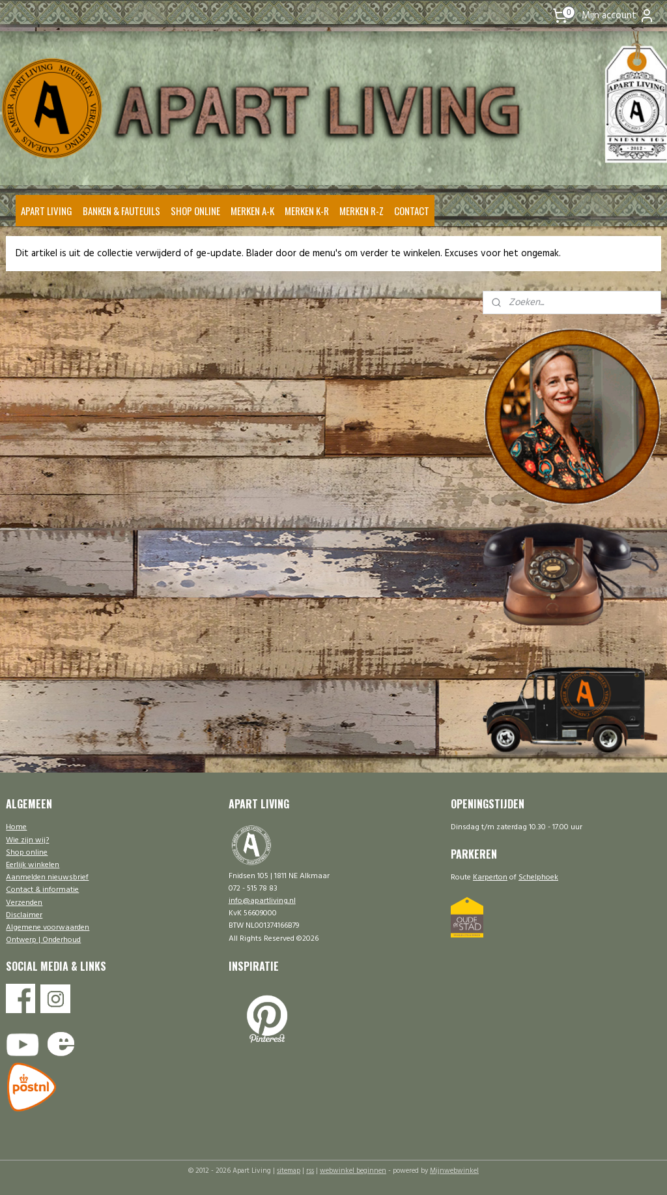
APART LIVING (46, 210)
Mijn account (618, 15)
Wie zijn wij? (27, 840)
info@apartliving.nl (262, 900)
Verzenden (24, 902)
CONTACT (411, 210)
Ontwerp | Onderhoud (43, 940)
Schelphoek (538, 877)
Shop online (27, 852)
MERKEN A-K (252, 210)
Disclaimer (24, 915)
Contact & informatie (42, 889)
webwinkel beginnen (353, 1171)
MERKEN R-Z (361, 210)
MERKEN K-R (307, 210)
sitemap (288, 1171)
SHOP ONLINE (195, 210)
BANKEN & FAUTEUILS (121, 210)
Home (16, 827)
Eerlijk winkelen (32, 865)
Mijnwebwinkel (454, 1171)
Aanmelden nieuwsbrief (47, 877)
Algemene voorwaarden (47, 927)
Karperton (490, 877)
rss (310, 1171)
